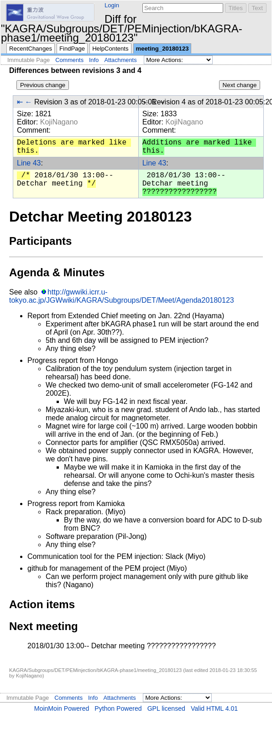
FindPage (72, 48)
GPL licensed (166, 708)
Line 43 (29, 163)
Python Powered (117, 708)
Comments (69, 60)
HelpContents (110, 48)
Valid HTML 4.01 (214, 708)
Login (112, 5)
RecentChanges (30, 48)
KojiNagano (59, 122)
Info (94, 60)
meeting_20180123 (162, 48)
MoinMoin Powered (61, 708)
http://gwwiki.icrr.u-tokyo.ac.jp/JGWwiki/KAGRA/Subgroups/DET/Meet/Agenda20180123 (121, 296)
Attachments (120, 60)
